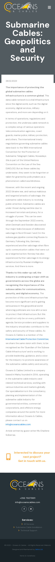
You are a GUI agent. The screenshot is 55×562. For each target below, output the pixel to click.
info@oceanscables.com (18, 424)
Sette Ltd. (39, 549)
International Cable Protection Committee (27, 339)
